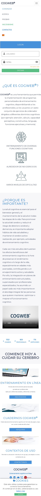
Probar (5, 19)
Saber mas (20, 491)
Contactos (7, 30)
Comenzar (7, 9)
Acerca (5, 14)
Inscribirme (7, 24)
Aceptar (20, 494)
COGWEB (7, 3)
